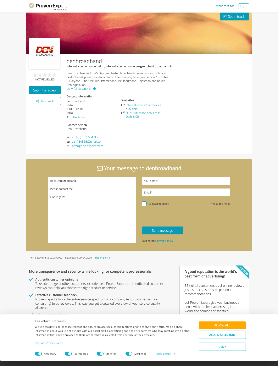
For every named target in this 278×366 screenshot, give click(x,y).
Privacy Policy (54, 348)
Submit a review (45, 90)
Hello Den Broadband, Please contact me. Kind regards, (92, 210)
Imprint (39, 348)
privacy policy (165, 241)
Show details (163, 359)
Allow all (222, 330)
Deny (222, 351)
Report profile (102, 257)
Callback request (158, 204)
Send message (162, 230)
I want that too (224, 6)
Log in (243, 6)
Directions (78, 117)
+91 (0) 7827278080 (85, 137)
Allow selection (222, 339)
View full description (81, 88)
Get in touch (234, 16)
